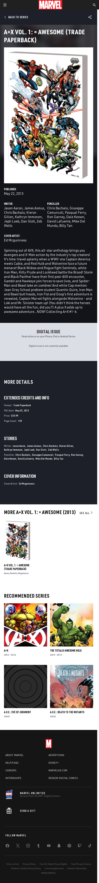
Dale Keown (75, 217)
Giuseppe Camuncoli (42, 454)
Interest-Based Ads (76, 868)
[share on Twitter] (18, 846)
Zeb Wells (53, 449)
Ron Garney (56, 217)
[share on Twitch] (79, 846)
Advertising (56, 755)
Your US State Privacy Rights (53, 864)
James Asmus (34, 208)
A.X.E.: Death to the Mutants (67, 712)
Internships (13, 778)
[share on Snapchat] (59, 846)
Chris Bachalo (14, 212)
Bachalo (13, 573)
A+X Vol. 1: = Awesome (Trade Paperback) (16, 567)
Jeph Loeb (11, 221)
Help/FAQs (12, 762)
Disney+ (54, 762)
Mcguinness (23, 573)
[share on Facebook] (7, 846)
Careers (11, 770)
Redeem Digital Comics (63, 778)
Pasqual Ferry (75, 212)
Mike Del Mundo (43, 458)
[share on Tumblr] (38, 846)
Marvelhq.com (58, 770)
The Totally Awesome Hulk (66, 650)
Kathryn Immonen (28, 217)
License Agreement (54, 868)
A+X (6, 650)
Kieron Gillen (66, 445)
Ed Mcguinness (15, 240)
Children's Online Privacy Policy (26, 868)
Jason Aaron (13, 208)
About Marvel (14, 755)
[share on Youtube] (49, 846)
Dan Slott (28, 221)
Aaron (6, 573)
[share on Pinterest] (69, 846)
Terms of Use (12, 864)
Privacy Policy (29, 864)
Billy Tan (65, 225)
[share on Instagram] (28, 846)
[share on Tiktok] (90, 846)
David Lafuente (58, 221)
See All (86, 513)
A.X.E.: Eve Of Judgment (17, 712)
